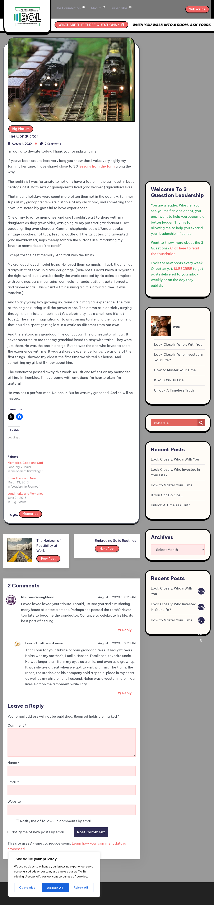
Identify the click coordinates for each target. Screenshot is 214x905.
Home (60, 8)
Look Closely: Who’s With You (178, 344)
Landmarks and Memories (109, 461)
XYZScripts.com (132, 902)
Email (13, 752)
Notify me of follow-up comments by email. (56, 791)
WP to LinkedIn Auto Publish (89, 902)
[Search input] (175, 422)
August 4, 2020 (23, 142)
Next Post (107, 517)
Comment (17, 695)
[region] (54, 872)
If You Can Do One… (170, 380)
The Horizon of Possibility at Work (52, 513)
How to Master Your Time (175, 370)
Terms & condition (163, 887)
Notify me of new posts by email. (38, 802)
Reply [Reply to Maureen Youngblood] (126, 599)
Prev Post (53, 527)
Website (14, 771)
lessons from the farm (97, 165)
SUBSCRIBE (183, 269)
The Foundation (86, 8)
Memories (30, 482)
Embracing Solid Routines (115, 508)
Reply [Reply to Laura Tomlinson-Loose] (126, 662)
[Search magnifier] (201, 422)
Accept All (81, 888)
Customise (27, 888)
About (113, 8)
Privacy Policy (196, 887)
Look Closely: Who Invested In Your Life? (178, 357)
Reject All (54, 888)
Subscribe (134, 8)
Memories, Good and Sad (25, 461)
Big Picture (21, 127)
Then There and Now (64, 461)
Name (14, 732)
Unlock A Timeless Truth (174, 390)
